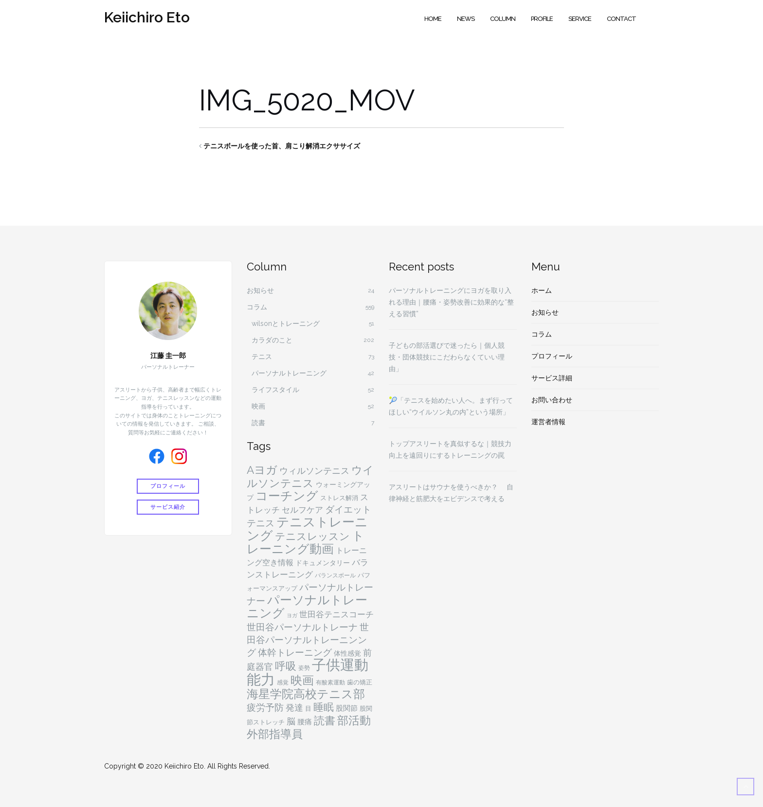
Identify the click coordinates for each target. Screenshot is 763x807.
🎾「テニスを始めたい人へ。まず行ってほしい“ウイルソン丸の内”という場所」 (451, 406)
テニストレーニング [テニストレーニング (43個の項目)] (307, 529)
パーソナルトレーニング (289, 373)
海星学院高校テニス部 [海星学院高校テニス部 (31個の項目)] (306, 694)
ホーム (541, 290)
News (465, 18)
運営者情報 (548, 422)
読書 (258, 423)
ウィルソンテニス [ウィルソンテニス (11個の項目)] (314, 471)
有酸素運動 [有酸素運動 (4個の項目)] (330, 682)
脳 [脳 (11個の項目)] (291, 721)
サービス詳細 (551, 378)
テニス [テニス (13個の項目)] (260, 523)
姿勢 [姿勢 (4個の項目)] (304, 667)
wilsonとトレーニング (286, 323)
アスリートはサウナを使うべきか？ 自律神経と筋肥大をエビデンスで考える (451, 492)
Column (502, 18)
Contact (621, 18)
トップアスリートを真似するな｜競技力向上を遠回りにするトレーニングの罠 (450, 449)
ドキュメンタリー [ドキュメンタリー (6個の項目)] (322, 563)
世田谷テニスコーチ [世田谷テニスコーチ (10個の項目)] (336, 614)
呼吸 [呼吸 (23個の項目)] (285, 666)
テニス (262, 356)
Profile (542, 18)
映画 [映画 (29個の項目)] (302, 680)
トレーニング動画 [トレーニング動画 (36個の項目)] (305, 542)
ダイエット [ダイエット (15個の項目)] (348, 509)
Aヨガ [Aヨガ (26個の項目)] (262, 470)
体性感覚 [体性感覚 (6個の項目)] (347, 653)
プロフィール (167, 486)
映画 (258, 406)
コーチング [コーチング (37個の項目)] (286, 496)
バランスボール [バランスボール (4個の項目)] (335, 575)
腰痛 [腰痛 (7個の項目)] (304, 721)
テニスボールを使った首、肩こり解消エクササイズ (281, 146)
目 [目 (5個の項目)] (308, 708)
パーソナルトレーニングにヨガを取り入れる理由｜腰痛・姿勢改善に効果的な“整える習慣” (451, 302)
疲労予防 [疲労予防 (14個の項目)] (265, 707)
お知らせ (260, 290)
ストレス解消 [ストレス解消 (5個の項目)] (339, 498)
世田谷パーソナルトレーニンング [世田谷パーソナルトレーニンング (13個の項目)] (308, 640)
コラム (257, 307)
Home (432, 18)
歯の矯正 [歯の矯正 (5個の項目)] (359, 682)
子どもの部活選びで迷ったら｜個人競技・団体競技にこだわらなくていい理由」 (447, 357)
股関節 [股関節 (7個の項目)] (347, 708)
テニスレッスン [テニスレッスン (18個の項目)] (312, 536)
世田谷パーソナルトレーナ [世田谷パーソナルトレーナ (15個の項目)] (302, 627)
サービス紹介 (167, 506)
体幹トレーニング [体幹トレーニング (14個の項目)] (295, 652)
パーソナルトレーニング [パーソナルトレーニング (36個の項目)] (307, 606)
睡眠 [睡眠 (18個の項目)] (323, 707)
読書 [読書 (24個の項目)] (324, 720)
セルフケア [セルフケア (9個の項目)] (302, 510)
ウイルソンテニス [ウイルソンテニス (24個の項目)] (310, 476)
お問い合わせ (551, 400)
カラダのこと (272, 340)
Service (579, 18)
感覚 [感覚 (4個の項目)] (283, 682)
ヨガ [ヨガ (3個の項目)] (292, 615)
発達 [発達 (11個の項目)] (294, 707)
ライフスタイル (275, 390)
